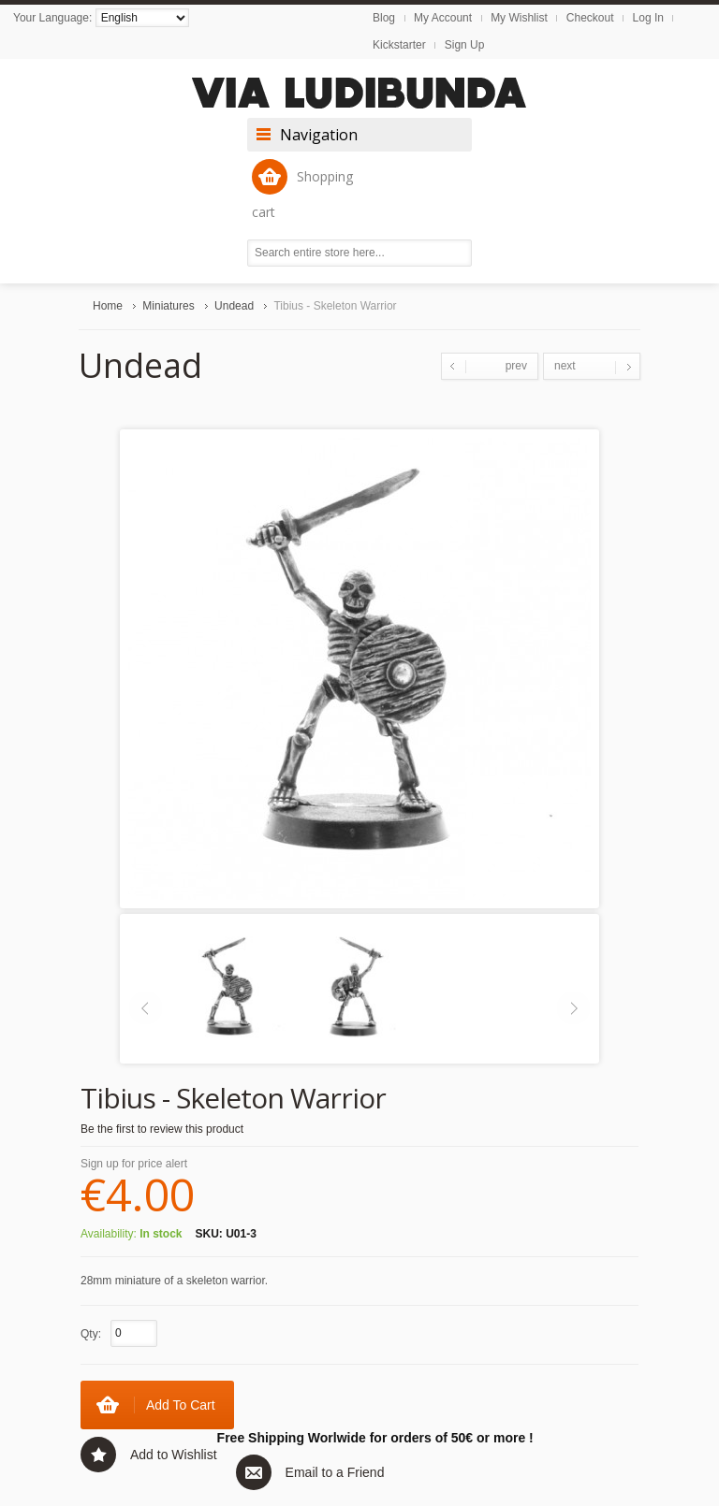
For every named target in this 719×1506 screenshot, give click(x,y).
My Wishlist (519, 17)
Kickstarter (399, 44)
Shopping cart (302, 190)
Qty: (91, 1333)
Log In (648, 17)
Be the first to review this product (162, 1129)
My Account (443, 17)
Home (108, 305)
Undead (234, 305)
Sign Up (465, 44)
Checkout (590, 17)
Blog (384, 17)
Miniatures (168, 305)
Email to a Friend (335, 1472)
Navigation (319, 134)
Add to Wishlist (173, 1454)
